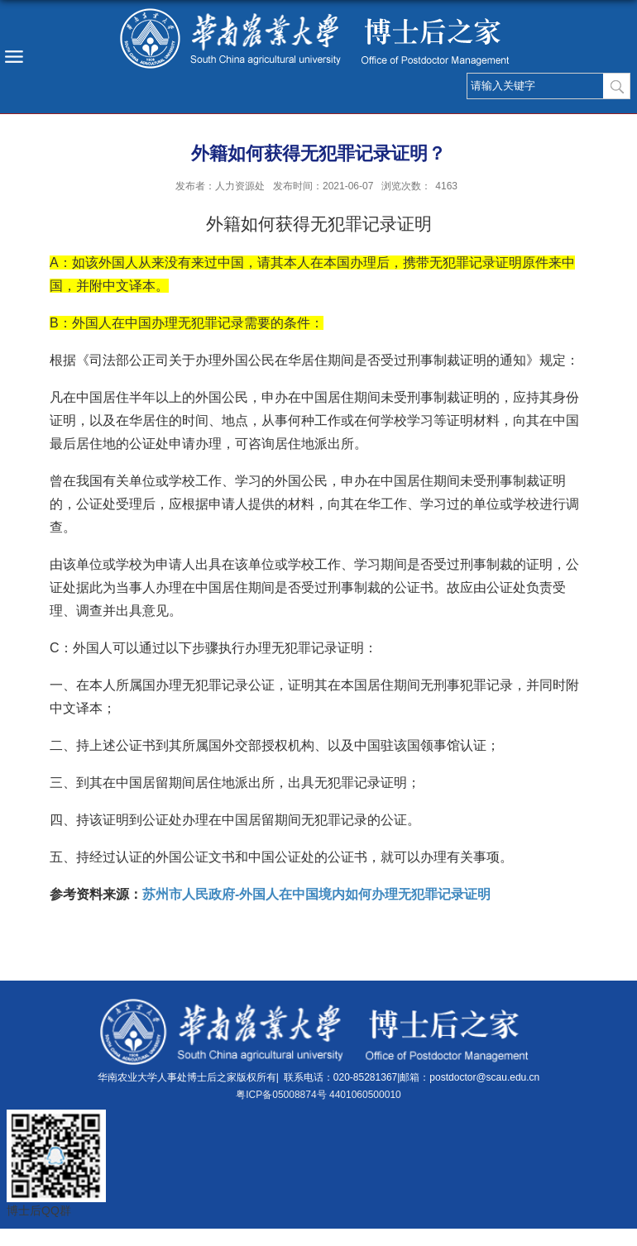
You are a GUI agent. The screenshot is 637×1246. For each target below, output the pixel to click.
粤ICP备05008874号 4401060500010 (318, 1094)
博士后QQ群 (39, 1210)
